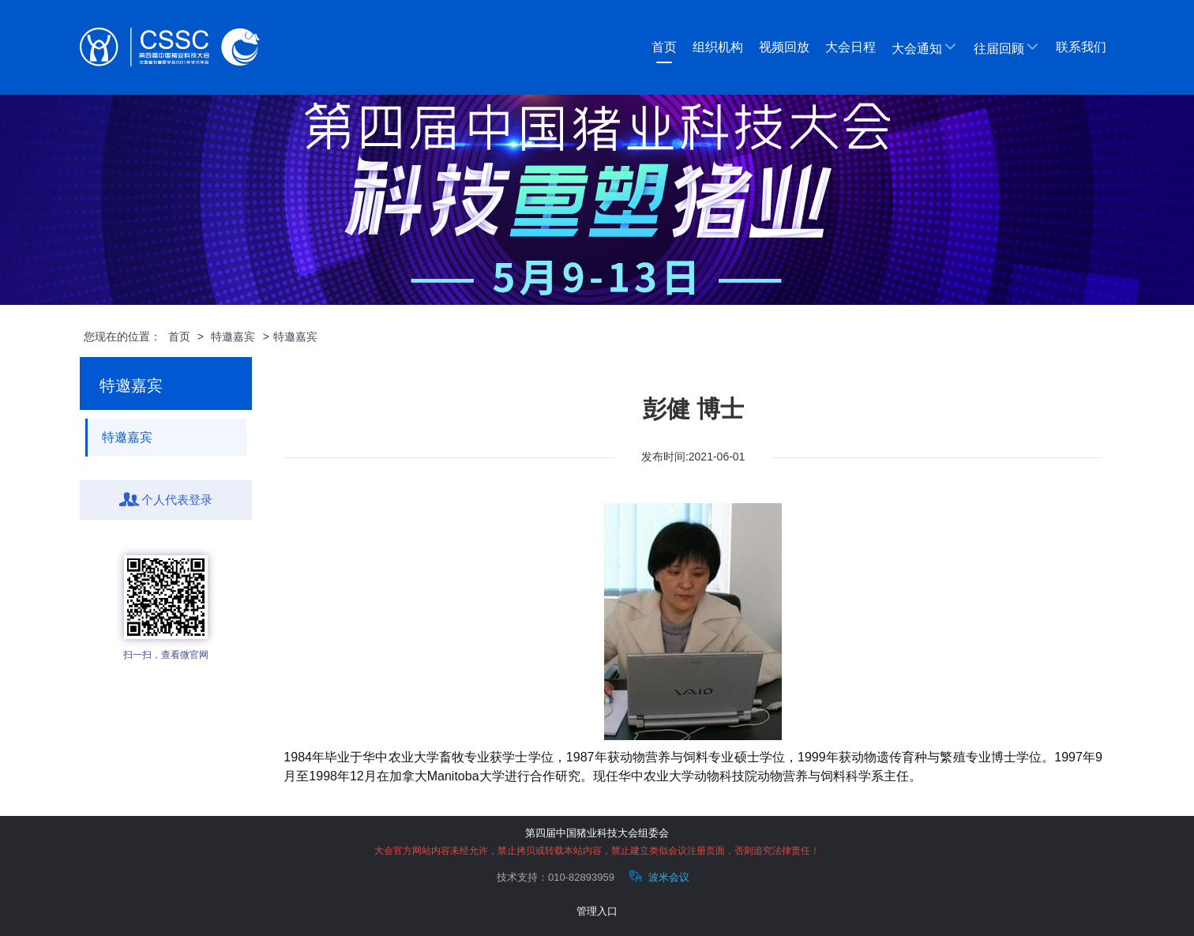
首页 (664, 47)
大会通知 (925, 47)
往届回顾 (1007, 47)
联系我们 (1081, 47)
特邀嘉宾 (233, 336)
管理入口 (597, 911)
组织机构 (718, 47)
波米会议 (657, 876)
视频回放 (784, 47)
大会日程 (850, 47)
